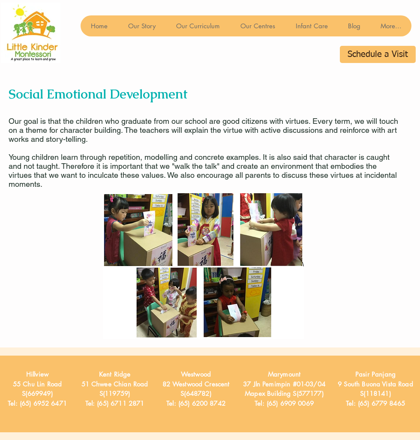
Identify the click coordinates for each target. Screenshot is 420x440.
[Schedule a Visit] (378, 54)
